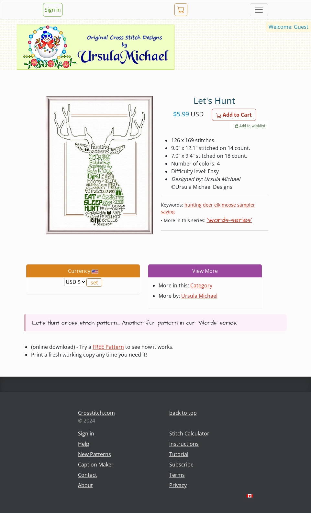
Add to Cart (234, 114)
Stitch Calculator (189, 433)
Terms (177, 474)
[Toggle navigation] (259, 9)
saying (168, 212)
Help (83, 443)
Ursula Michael (199, 295)
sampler (246, 205)
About (85, 485)
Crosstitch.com (96, 412)
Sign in (53, 9)
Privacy (178, 485)
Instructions (184, 443)
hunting (193, 205)
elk (217, 205)
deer (208, 205)
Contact (87, 474)
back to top (183, 412)
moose (229, 205)
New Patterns (94, 454)
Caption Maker (96, 464)
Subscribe (181, 464)
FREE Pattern (108, 346)
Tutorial (178, 454)
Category (201, 285)
